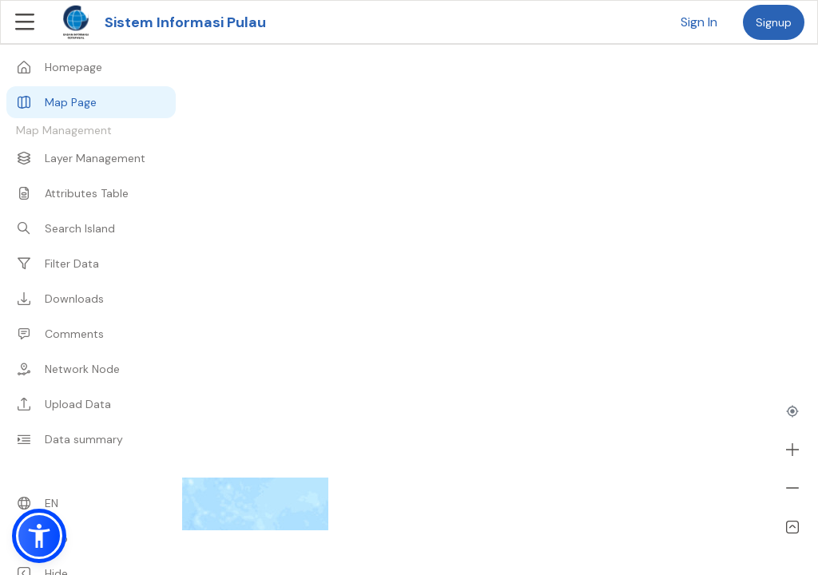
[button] (39, 536)
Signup (774, 22)
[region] (409, 287)
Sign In (699, 22)
